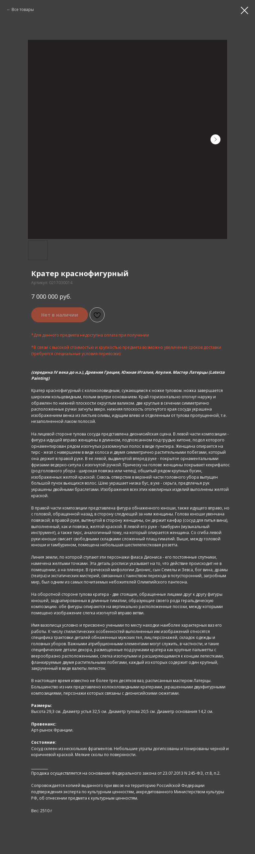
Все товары (23, 9)
